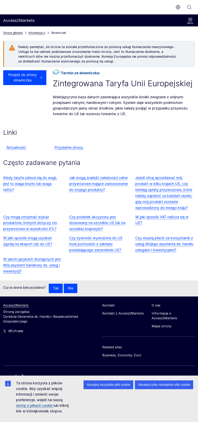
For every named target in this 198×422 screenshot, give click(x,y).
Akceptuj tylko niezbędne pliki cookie (164, 384)
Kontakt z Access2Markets (123, 313)
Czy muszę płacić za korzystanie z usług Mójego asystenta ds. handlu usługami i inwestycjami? (164, 244)
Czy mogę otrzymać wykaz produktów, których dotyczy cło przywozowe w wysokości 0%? (30, 223)
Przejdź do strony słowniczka (22, 78)
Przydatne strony (68, 147)
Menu (190, 21)
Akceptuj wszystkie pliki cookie (108, 384)
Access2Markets (16, 305)
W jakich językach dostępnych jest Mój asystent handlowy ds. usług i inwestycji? (32, 265)
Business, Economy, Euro (121, 355)
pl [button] (178, 7)
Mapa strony (161, 326)
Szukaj (189, 7)
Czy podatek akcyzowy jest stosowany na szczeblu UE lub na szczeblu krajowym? (97, 223)
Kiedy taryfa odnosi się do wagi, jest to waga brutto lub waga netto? (30, 184)
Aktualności (16, 147)
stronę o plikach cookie (35, 406)
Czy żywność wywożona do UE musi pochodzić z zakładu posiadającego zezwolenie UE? (95, 244)
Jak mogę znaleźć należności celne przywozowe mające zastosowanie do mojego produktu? (98, 184)
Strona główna (13, 32)
